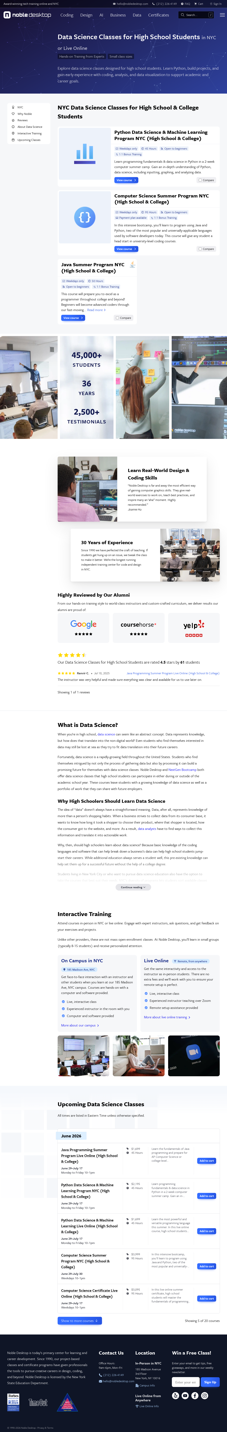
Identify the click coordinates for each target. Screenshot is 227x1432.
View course (127, 180)
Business (118, 15)
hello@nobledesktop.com (113, 1381)
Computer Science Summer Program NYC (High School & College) (85, 1260)
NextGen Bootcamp (182, 769)
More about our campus (80, 1025)
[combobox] (196, 14)
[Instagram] (204, 1396)
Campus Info (145, 1385)
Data (137, 15)
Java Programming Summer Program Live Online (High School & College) (173, 673)
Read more (96, 309)
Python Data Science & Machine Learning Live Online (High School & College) (89, 1225)
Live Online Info (147, 1406)
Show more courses (79, 1320)
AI (101, 15)
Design (86, 15)
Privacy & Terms (45, 1428)
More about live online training (167, 1017)
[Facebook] (194, 1396)
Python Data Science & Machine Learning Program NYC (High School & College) (87, 1190)
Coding (66, 15)
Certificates (158, 15)
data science (106, 734)
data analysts (147, 828)
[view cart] (199, 4)
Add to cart (207, 1161)
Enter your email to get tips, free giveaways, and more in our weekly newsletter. (192, 1367)
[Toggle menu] (222, 14)
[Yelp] (175, 1396)
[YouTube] (185, 1396)
